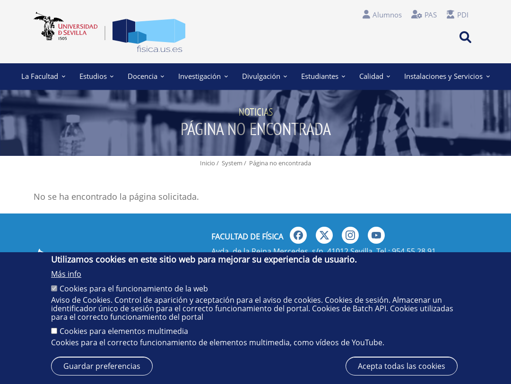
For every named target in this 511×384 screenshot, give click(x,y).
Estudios (96, 76)
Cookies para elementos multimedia (124, 331)
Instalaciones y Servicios (446, 76)
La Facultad (43, 76)
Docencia (146, 76)
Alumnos (387, 14)
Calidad (374, 76)
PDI (462, 14)
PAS (430, 14)
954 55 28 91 (414, 251)
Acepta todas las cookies (401, 366)
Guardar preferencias (101, 366)
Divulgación (264, 76)
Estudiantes (323, 76)
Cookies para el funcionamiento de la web (134, 288)
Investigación (202, 76)
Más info (66, 274)
